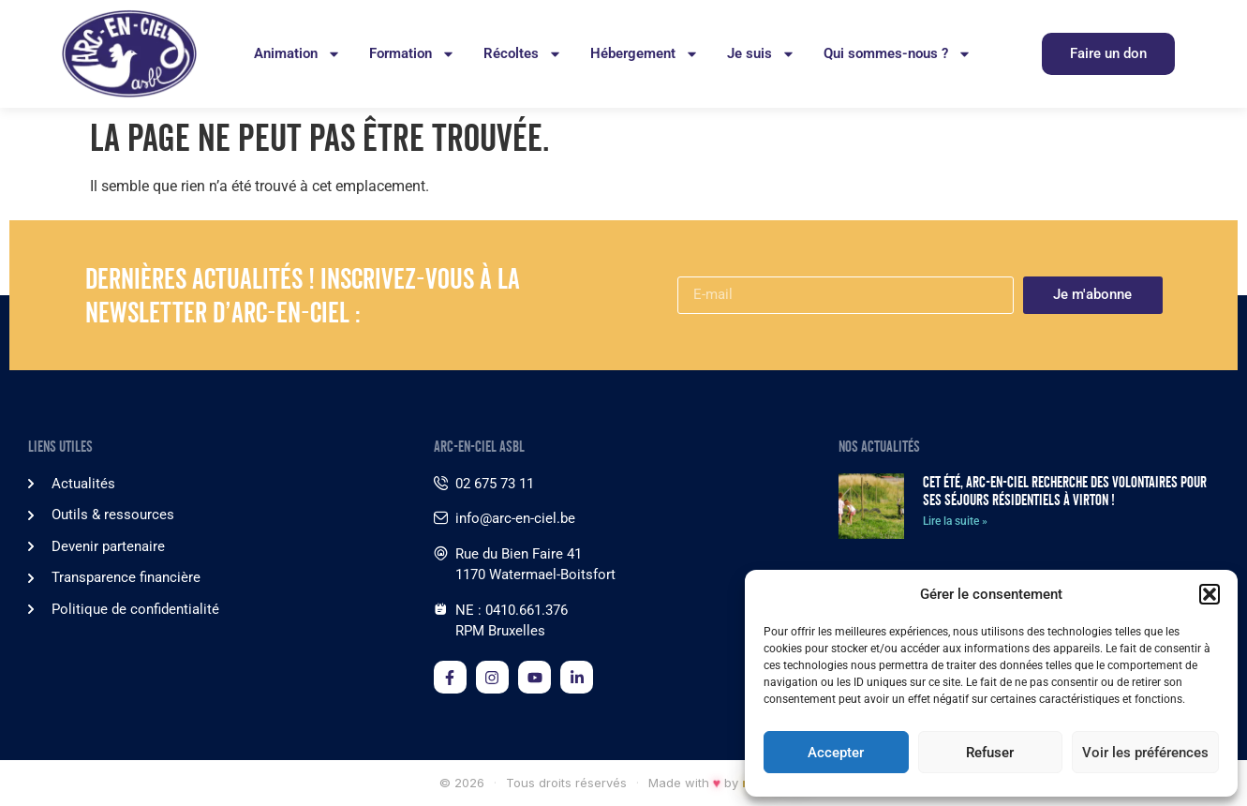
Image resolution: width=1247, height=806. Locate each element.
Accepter (836, 752)
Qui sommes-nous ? (898, 53)
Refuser (990, 752)
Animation (297, 53)
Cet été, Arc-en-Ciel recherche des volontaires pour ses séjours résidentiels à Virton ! (1065, 491)
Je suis (761, 53)
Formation (412, 53)
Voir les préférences (1145, 752)
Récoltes (522, 53)
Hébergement (644, 53)
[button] (1209, 594)
